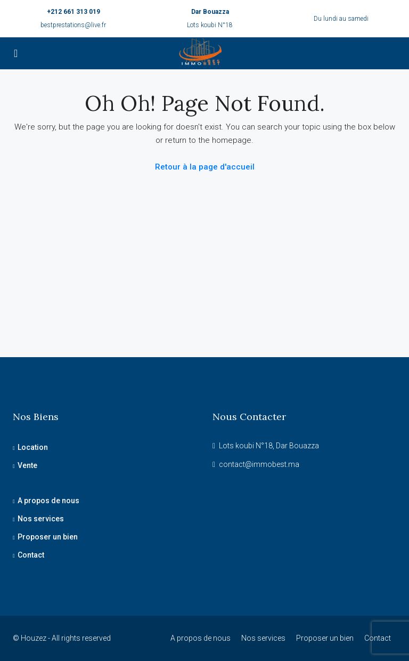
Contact (31, 555)
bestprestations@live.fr (73, 25)
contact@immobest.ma (259, 464)
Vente (27, 465)
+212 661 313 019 (73, 11)
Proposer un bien (48, 537)
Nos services (41, 518)
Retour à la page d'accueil (205, 167)
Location (33, 447)
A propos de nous (48, 500)
